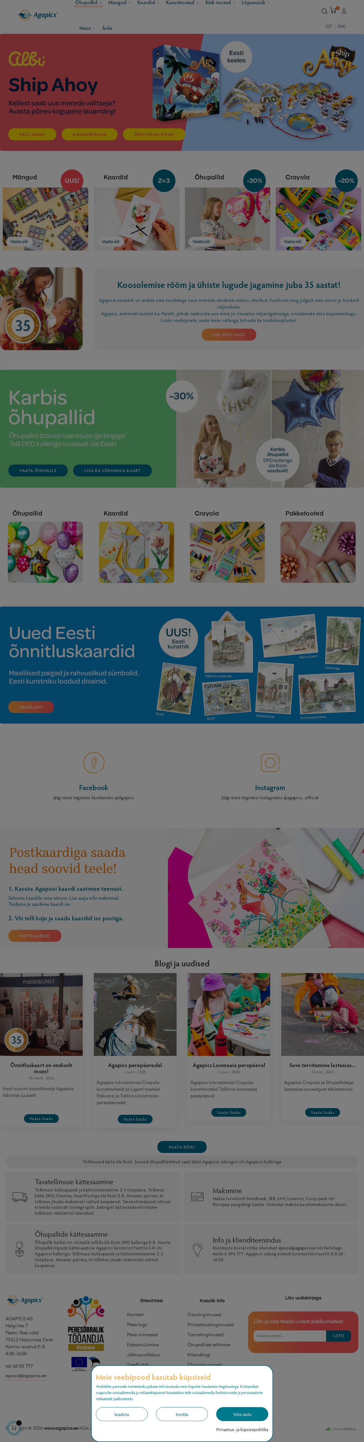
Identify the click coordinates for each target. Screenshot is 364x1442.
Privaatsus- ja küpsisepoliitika (242, 1429)
